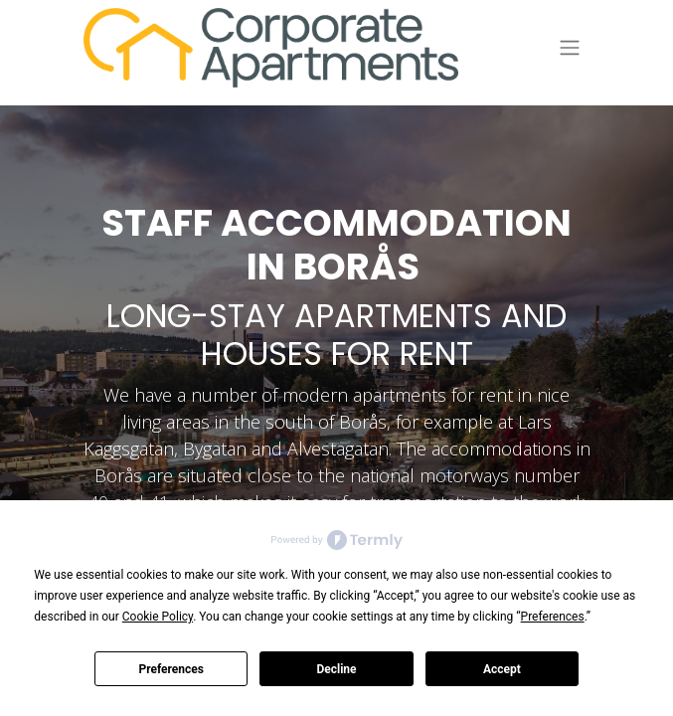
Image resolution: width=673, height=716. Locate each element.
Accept (502, 669)
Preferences (171, 669)
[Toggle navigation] (569, 48)
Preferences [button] (553, 617)
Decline (336, 669)
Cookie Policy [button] (157, 617)
